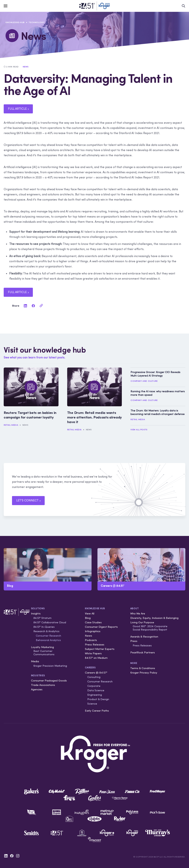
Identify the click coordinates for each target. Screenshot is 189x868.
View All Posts (138, 429)
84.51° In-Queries (44, 626)
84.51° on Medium (96, 657)
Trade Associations (43, 685)
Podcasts (91, 640)
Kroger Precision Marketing (50, 665)
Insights (36, 613)
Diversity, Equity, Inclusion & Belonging (154, 618)
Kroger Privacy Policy (143, 672)
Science (92, 703)
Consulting (93, 677)
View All (89, 613)
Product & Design (98, 699)
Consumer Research (48, 635)
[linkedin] (25, 305)
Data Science (95, 690)
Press (133, 641)
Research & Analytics (46, 631)
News (25, 425)
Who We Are (137, 613)
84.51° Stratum (42, 618)
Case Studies (93, 622)
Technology (36, 22)
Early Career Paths (97, 710)
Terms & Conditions (142, 668)
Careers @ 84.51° (96, 672)
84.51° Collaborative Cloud (49, 622)
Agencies (36, 689)
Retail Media (11, 425)
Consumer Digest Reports (101, 626)
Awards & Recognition (144, 636)
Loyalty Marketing (42, 647)
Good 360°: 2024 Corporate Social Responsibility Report (150, 628)
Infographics (92, 631)
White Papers (93, 653)
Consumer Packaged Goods (49, 680)
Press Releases (94, 644)
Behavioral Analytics (48, 640)
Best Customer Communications (43, 652)
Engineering (94, 694)
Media (35, 661)
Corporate (93, 686)
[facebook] (33, 305)
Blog (88, 618)
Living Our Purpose (142, 622)
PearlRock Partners (142, 652)
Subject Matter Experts (99, 649)
